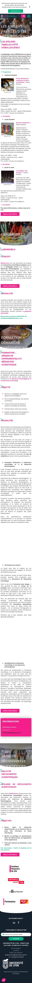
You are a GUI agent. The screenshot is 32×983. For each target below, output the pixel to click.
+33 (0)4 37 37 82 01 (17, 957)
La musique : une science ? (21, 172)
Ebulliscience (5, 263)
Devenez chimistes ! (23, 123)
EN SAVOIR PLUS (15, 11)
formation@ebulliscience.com (11, 733)
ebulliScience (10, 711)
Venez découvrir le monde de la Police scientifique (22, 80)
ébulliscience (10, 214)
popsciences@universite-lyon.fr (16, 955)
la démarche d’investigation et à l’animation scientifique (16, 380)
